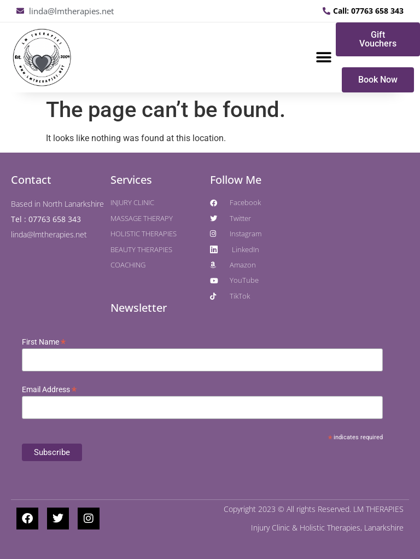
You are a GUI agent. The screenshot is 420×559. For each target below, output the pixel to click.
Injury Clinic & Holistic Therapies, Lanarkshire (327, 527)
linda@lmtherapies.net (49, 234)
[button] (323, 57)
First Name (44, 342)
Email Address (49, 389)
